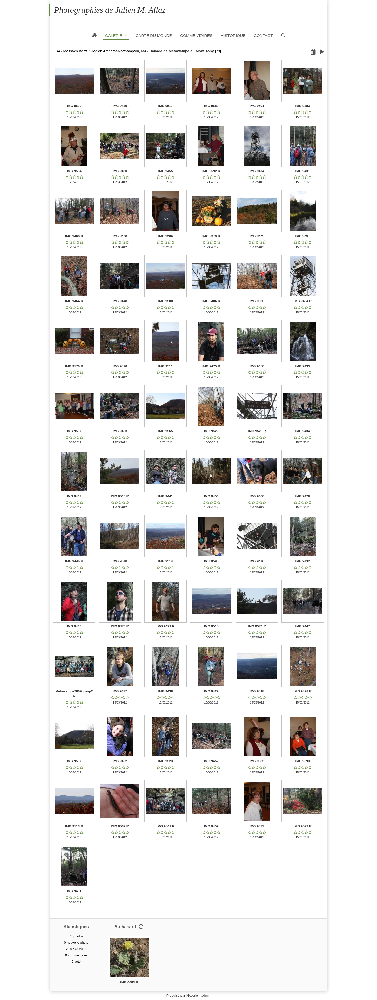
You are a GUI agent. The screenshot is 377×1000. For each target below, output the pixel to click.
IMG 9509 (74, 106)
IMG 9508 (165, 301)
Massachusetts (75, 51)
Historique (233, 35)
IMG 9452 (211, 761)
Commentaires (196, 35)
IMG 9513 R (74, 826)
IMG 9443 (74, 496)
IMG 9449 (119, 106)
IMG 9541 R (165, 826)
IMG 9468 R (74, 236)
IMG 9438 (165, 691)
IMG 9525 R (257, 431)
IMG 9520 (119, 366)
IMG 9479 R (165, 626)
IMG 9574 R (257, 626)
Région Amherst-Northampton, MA (118, 51)
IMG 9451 (74, 891)
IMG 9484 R (303, 301)
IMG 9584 (74, 171)
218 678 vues (76, 949)
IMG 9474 (257, 171)
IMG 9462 (119, 761)
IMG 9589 (211, 106)
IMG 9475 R (211, 366)
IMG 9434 (302, 431)
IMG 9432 (302, 561)
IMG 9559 (257, 236)
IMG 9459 (211, 826)
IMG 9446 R (74, 561)
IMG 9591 (257, 106)
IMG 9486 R (211, 301)
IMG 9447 (302, 626)
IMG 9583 (257, 826)
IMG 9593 (302, 761)
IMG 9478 (302, 496)
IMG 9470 (257, 561)
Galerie (113, 35)
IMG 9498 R (303, 691)
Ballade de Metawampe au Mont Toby (181, 51)
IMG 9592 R (211, 171)
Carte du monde (154, 35)
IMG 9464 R (74, 301)
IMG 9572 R (303, 826)
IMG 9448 (119, 301)
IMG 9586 (165, 236)
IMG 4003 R (129, 982)
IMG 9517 (165, 106)
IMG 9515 (211, 626)
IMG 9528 (119, 236)
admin (205, 995)
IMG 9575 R (211, 236)
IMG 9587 (74, 431)
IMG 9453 (119, 431)
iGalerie (192, 995)
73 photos (76, 936)
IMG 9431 (302, 171)
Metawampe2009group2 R (74, 693)
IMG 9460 (257, 496)
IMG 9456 (211, 496)
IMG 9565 (165, 431)
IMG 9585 (257, 761)
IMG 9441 (165, 496)
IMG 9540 (119, 561)
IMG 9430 (119, 171)
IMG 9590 (211, 561)
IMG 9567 (74, 761)
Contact (263, 35)
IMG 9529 (211, 431)
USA (56, 51)
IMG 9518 (257, 691)
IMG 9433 (302, 366)
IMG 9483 (302, 106)
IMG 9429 (211, 691)
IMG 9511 (165, 366)
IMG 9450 (257, 366)
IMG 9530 (257, 301)
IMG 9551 (302, 236)
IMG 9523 (165, 761)
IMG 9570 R (74, 366)
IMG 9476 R (120, 626)
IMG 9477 (119, 691)
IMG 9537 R (120, 826)
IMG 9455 (165, 171)
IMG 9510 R (120, 496)
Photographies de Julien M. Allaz (110, 10)
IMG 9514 (165, 561)
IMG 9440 (74, 626)
